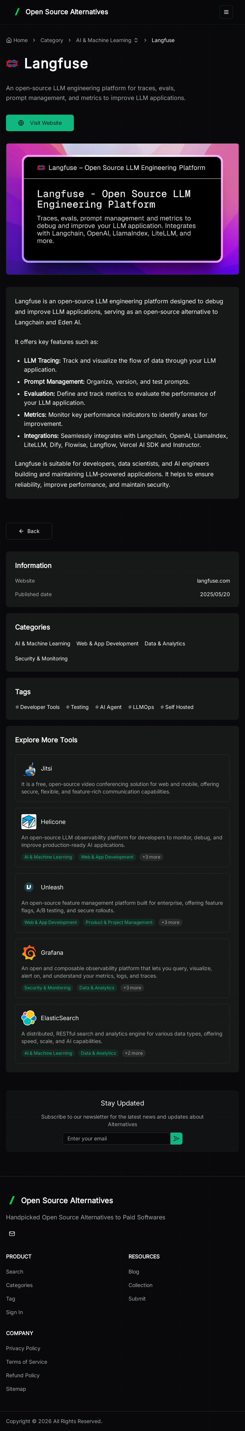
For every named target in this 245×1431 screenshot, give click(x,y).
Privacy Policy (23, 1348)
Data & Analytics (165, 643)
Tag (10, 1298)
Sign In (14, 1312)
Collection (140, 1285)
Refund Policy (23, 1375)
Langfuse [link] (163, 40)
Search (14, 1271)
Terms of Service (26, 1361)
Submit (137, 1298)
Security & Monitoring (41, 658)
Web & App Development (107, 643)
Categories (19, 1285)
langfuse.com (213, 580)
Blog (133, 1271)
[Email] (12, 1234)
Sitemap (16, 1389)
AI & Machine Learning (103, 40)
